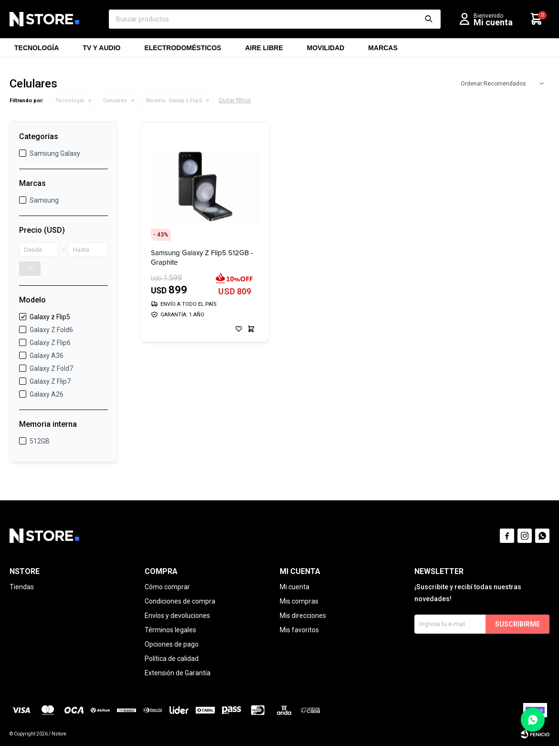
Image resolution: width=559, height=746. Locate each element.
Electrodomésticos (182, 50)
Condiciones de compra (180, 601)
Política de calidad (172, 658)
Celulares (115, 100)
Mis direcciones (303, 615)
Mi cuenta (294, 587)
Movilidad (326, 50)
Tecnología (36, 50)
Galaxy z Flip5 (174, 100)
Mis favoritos (299, 630)
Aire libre (264, 50)
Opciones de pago (172, 644)
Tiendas (22, 587)
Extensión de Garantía (178, 673)
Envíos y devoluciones (177, 615)
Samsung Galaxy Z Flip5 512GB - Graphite (202, 257)
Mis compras (299, 601)
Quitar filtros (235, 100)
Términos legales (170, 630)
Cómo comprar (167, 587)
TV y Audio (101, 50)
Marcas (382, 50)
